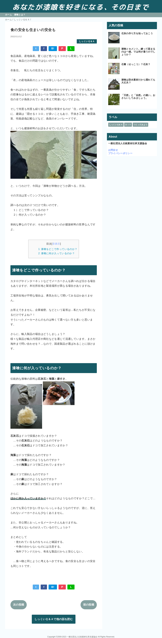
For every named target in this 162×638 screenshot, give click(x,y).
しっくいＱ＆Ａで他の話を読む (53, 619)
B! (52, 48)
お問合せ (113, 150)
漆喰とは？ (19, 15)
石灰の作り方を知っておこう (137, 33)
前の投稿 (88, 604)
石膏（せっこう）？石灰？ (135, 64)
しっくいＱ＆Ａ (87, 41)
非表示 (56, 243)
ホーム (8, 15)
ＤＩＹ (128, 125)
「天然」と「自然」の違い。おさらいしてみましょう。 (138, 96)
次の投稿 (18, 604)
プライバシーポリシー (120, 153)
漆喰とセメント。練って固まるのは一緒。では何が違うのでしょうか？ (138, 51)
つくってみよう (140, 125)
